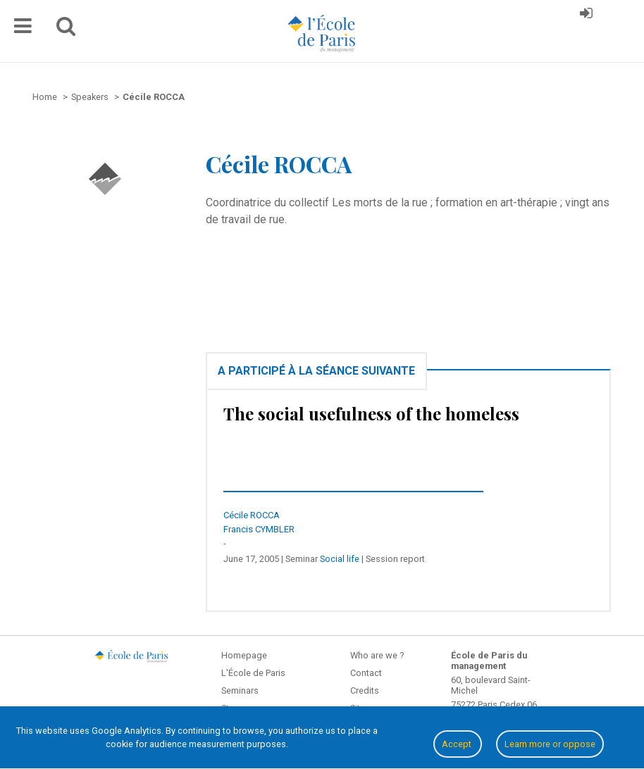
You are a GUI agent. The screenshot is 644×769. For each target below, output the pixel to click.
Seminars (240, 690)
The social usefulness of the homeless (371, 413)
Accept (457, 744)
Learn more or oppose (549, 744)
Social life (339, 559)
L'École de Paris (253, 673)
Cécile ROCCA (251, 515)
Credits (364, 690)
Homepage (244, 655)
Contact (366, 673)
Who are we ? (377, 655)
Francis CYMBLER (259, 529)
